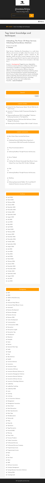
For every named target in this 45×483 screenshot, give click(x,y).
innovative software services (15, 378)
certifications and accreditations (14, 66)
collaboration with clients (30, 66)
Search (22, 92)
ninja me (10, 423)
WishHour (11, 178)
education (10, 337)
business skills (11, 317)
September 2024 (12, 244)
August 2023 (11, 276)
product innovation (12, 440)
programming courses (13, 450)
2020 (9, 295)
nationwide (10, 418)
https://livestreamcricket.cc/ (16, 147)
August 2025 (11, 217)
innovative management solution (16, 374)
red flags (13, 75)
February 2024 (11, 261)
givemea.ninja (22, 9)
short (9, 460)
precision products (12, 438)
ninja (9, 420)
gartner (9, 344)
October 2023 (11, 271)
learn (9, 391)
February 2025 (11, 231)
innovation (10, 364)
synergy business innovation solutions (17, 469)
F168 (10, 168)
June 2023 (10, 281)
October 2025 (11, 212)
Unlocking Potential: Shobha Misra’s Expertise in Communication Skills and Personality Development (22, 141)
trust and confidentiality (24, 79)
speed (15, 77)
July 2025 (10, 219)
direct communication (17, 69)
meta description (12, 408)
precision (11, 74)
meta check (10, 406)
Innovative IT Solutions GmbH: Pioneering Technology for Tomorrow (22, 112)
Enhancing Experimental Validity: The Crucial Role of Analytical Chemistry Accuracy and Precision (22, 183)
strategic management (13, 467)
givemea (10, 47)
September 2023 (12, 273)
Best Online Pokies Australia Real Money (19, 136)
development (11, 334)
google (9, 351)
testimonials (9, 79)
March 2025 (10, 229)
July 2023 (10, 278)
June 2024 (10, 251)
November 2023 (12, 268)
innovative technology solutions (16, 381)
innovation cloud (12, 366)
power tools (10, 435)
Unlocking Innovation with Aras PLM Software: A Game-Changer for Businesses (22, 120)
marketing (32, 70)
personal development (16, 72)
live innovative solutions (14, 398)
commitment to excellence (13, 67)
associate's (10, 307)
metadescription (12, 415)
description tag (11, 332)
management (11, 401)
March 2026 (11, 199)
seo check (10, 457)
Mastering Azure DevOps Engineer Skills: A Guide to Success (23, 123)
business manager (12, 312)
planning (10, 433)
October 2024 (11, 241)
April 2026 (10, 197)
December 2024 (11, 236)
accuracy (26, 64)
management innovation (14, 403)
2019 (9, 292)
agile (9, 300)
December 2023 (11, 266)
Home (10, 26)
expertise (31, 69)
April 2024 (10, 256)
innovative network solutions (15, 376)
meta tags (10, 413)
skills (12, 77)
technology (30, 77)
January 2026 (11, 204)
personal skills (11, 430)
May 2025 (10, 224)
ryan (9, 452)
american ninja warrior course (15, 305)
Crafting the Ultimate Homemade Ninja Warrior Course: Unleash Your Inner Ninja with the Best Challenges (23, 162)
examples (10, 339)
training (15, 79)
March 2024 (10, 258)
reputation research (22, 75)
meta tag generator (13, 410)
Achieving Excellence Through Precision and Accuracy (22, 151)
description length (12, 329)
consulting (23, 67)
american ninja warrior (13, 302)
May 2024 (10, 254)
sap (8, 455)
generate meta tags (13, 346)
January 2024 (11, 263)
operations (10, 425)
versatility (8, 80)
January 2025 (11, 234)
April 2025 (10, 226)
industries (8, 70)
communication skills (13, 324)
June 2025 (10, 222)
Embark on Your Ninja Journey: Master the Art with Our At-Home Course (23, 108)
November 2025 (12, 209)
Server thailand (13, 157)
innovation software (13, 369)
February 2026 (11, 202)
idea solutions (11, 356)
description (10, 327)
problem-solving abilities (20, 74)
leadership (10, 383)
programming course (13, 447)
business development (13, 310)
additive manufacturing (13, 297)
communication (11, 322)
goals (9, 349)
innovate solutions (12, 361)
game (9, 342)
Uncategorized (15, 64)
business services (12, 314)
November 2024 (12, 239)
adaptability (32, 64)
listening (10, 396)
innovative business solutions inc (16, 371)
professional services (13, 442)
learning (10, 393)
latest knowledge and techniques (20, 70)
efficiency (26, 69)
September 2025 (12, 214)
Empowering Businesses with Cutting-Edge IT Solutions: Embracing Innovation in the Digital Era (22, 116)
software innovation (13, 465)
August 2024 (11, 246)
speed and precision (22, 77)
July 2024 (10, 249)
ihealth (9, 359)
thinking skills (11, 472)
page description (12, 428)
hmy (9, 354)
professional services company (15, 445)
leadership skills (12, 388)
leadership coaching (13, 386)
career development (13, 319)
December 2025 (11, 207)
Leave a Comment (17, 80)
